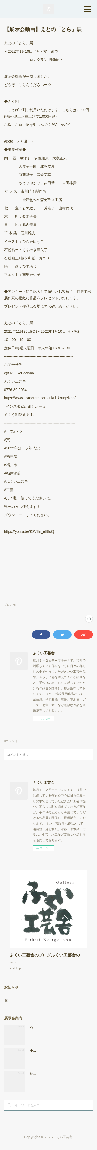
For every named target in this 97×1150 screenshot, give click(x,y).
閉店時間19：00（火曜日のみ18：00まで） (35, 1005)
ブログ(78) (10, 604)
